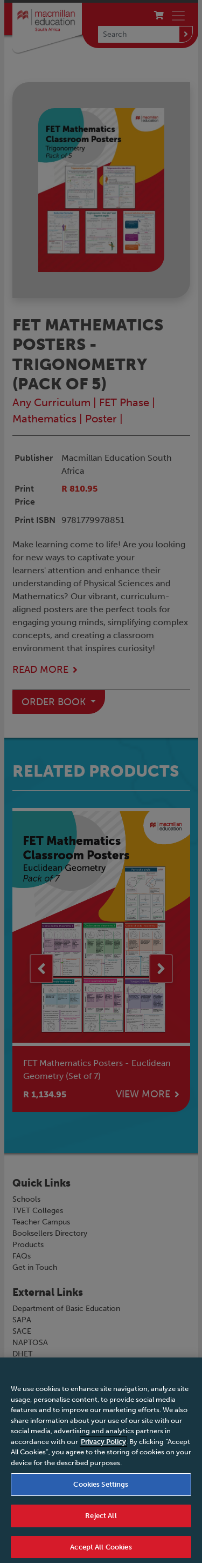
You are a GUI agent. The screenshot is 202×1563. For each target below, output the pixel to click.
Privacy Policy (103, 1446)
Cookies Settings (100, 1489)
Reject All (100, 1520)
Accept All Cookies (100, 1551)
